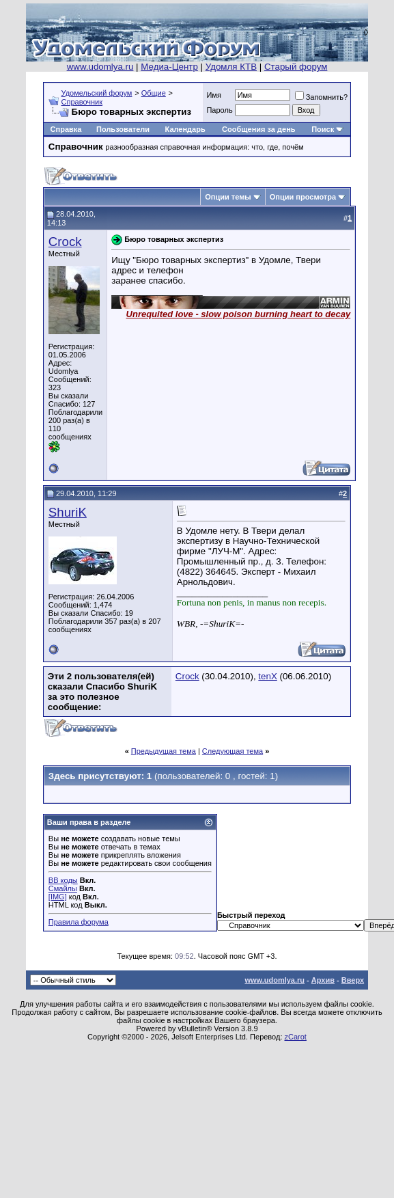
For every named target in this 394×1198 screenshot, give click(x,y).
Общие (153, 93)
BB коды (63, 880)
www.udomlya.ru (100, 67)
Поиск (322, 129)
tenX (267, 676)
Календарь (185, 129)
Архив (323, 980)
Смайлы (62, 888)
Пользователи (123, 129)
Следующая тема (232, 751)
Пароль (219, 110)
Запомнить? (321, 97)
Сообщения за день (258, 129)
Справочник (82, 102)
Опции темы (228, 197)
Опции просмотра (303, 197)
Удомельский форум (96, 93)
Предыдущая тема (163, 751)
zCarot (296, 1037)
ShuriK (67, 512)
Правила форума (78, 922)
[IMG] (57, 897)
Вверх (352, 980)
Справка (66, 129)
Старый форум (295, 67)
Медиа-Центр (169, 67)
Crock (65, 241)
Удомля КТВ (231, 67)
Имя (213, 95)
